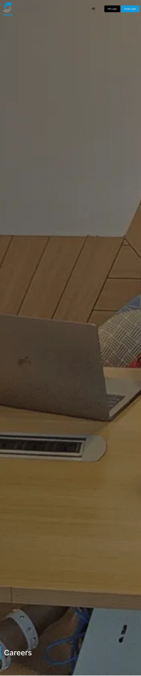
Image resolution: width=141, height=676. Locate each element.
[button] (93, 9)
